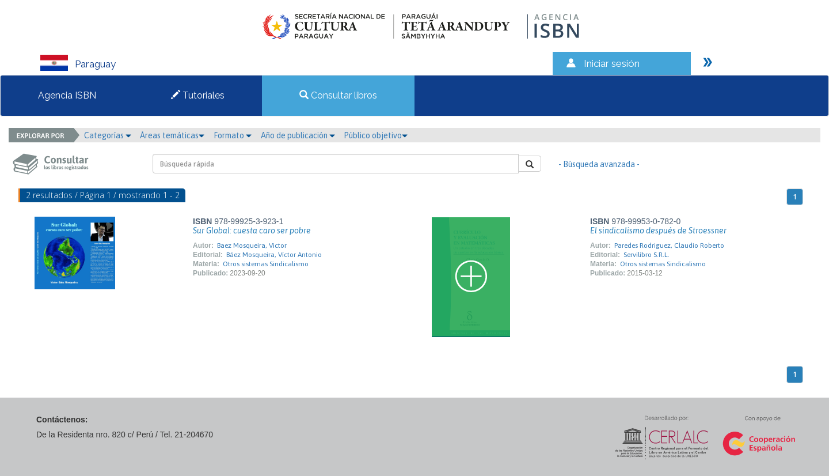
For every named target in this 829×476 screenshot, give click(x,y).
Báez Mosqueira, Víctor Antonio (274, 255)
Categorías (107, 135)
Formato (233, 135)
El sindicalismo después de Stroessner (658, 230)
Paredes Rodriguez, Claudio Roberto (669, 245)
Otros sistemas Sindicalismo (266, 264)
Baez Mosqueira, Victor (252, 245)
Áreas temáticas (172, 135)
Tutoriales (198, 95)
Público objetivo (376, 135)
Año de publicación (298, 135)
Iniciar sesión (612, 63)
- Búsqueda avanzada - (599, 164)
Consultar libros (338, 95)
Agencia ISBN (67, 95)
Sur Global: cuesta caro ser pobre (252, 230)
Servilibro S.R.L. (646, 255)
